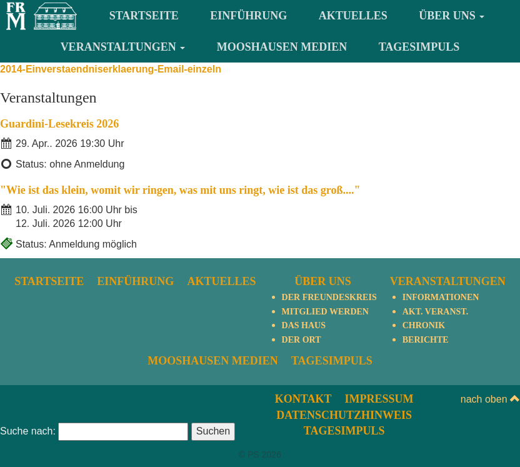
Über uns (451, 15)
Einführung (248, 15)
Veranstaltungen (123, 47)
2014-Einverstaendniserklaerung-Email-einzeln (110, 69)
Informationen (440, 297)
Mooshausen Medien (282, 47)
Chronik (423, 325)
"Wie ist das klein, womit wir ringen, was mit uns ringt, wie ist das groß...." (180, 190)
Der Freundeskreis (329, 297)
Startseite (144, 15)
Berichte (425, 339)
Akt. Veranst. (435, 311)
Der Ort (301, 339)
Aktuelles (353, 15)
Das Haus (304, 325)
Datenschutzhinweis (344, 415)
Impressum (378, 399)
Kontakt (303, 399)
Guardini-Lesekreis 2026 (59, 124)
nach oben (490, 399)
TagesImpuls (419, 47)
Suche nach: (28, 431)
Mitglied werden (325, 311)
